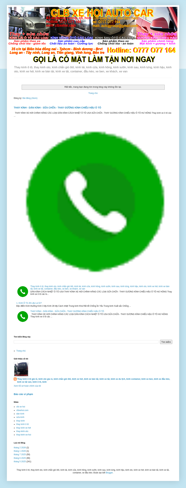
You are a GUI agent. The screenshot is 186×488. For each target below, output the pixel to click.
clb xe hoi (20, 406)
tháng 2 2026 (20, 447)
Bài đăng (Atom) (30, 98)
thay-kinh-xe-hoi (23, 435)
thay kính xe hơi (23, 428)
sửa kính (20, 417)
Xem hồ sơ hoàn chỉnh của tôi (27, 386)
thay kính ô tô (22, 424)
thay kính (20, 421)
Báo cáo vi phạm (23, 394)
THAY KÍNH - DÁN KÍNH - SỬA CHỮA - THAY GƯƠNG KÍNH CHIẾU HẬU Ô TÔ (57, 107)
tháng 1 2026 (20, 451)
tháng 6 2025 (20, 458)
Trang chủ (93, 93)
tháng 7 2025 (20, 454)
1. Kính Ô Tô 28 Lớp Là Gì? (29, 303)
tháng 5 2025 (20, 461)
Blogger (109, 472)
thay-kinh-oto (22, 431)
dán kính (20, 414)
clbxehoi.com (22, 410)
